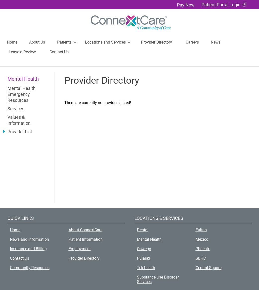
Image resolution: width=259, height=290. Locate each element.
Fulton (201, 230)
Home (12, 42)
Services (15, 108)
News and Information (29, 239)
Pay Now (186, 4)
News (215, 42)
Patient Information (86, 239)
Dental (142, 230)
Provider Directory (156, 42)
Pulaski (143, 258)
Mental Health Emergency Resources (21, 94)
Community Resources (29, 267)
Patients (64, 42)
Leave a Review (22, 52)
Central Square (208, 267)
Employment (80, 248)
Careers (192, 42)
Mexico (202, 239)
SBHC (201, 258)
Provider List (19, 131)
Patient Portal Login (221, 4)
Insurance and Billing (28, 248)
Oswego (144, 248)
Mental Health (149, 239)
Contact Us (59, 52)
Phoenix (203, 248)
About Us (37, 42)
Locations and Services (105, 42)
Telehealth (146, 267)
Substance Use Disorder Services (158, 279)
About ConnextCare (85, 230)
